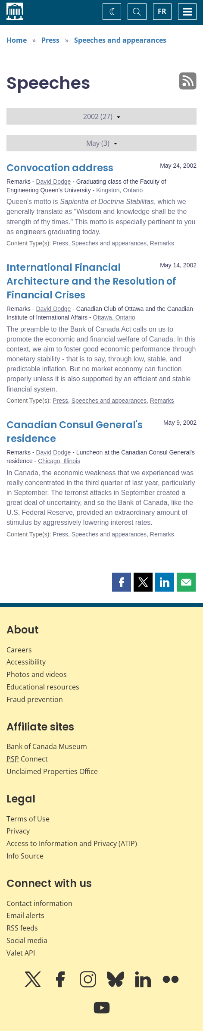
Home (16, 40)
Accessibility (26, 662)
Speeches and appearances (120, 40)
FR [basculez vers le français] (162, 11)
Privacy (18, 831)
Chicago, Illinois (59, 461)
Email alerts (25, 915)
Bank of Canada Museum (46, 746)
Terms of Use (28, 819)
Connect (27, 759)
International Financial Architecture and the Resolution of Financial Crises (91, 281)
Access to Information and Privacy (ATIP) (71, 843)
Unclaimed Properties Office (52, 771)
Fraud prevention (34, 699)
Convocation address (59, 168)
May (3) (101, 143)
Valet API (20, 953)
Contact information (39, 903)
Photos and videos (36, 674)
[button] (121, 582)
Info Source (25, 856)
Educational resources (42, 687)
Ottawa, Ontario (114, 317)
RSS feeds (22, 928)
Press (50, 40)
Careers (19, 650)
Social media (26, 940)
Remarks (162, 243)
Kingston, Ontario (119, 190)
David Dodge (53, 181)
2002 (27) (101, 116)
